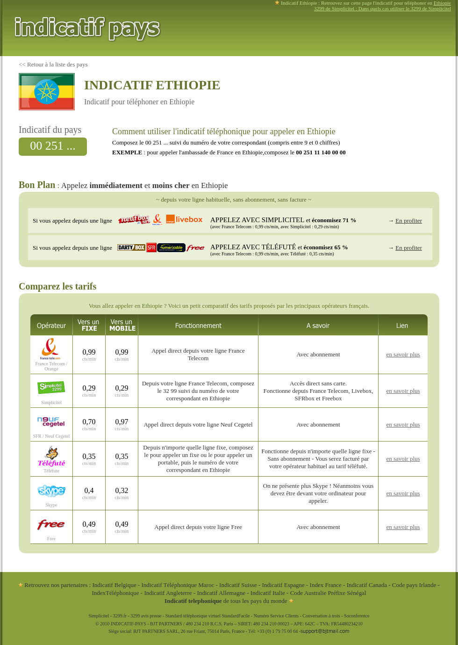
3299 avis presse (145, 615)
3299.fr (120, 615)
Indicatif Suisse (238, 584)
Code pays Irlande (414, 584)
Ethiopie (442, 3)
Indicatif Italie (267, 592)
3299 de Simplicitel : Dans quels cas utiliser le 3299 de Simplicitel (382, 8)
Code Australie (308, 592)
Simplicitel (98, 615)
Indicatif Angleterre (168, 592)
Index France (326, 584)
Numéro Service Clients (276, 615)
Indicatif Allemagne (221, 592)
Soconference (356, 615)
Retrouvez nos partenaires (52, 584)
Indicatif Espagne (283, 584)
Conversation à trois (321, 615)
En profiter (408, 220)
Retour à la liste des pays (57, 64)
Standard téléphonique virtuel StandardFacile (207, 615)
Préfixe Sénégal (347, 592)
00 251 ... (53, 145)
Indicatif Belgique (114, 584)
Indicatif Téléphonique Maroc (178, 584)
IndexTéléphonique (116, 592)
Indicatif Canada (367, 584)
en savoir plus (403, 354)
